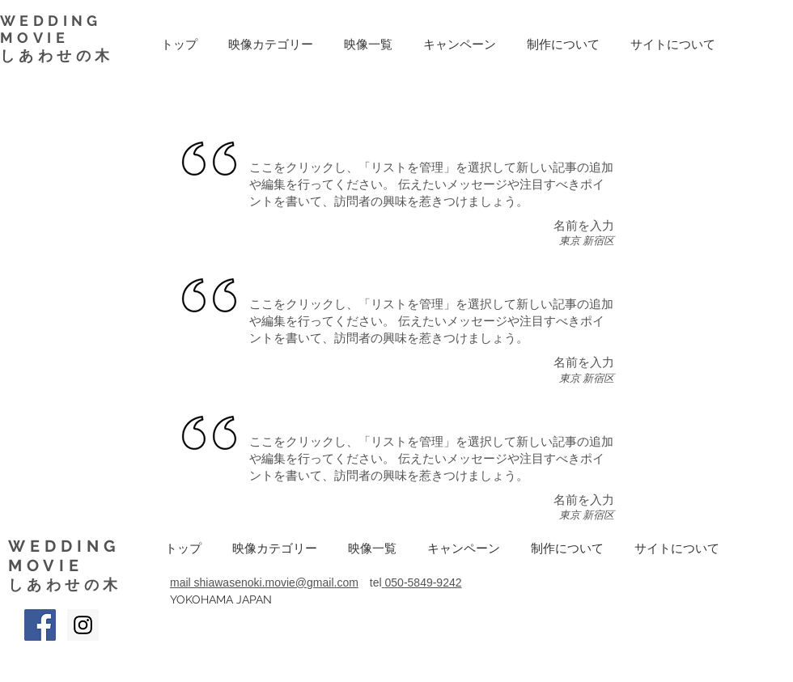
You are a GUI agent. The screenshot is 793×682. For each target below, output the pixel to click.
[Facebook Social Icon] (40, 625)
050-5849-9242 (423, 582)
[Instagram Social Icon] (83, 625)
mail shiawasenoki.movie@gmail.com (264, 582)
